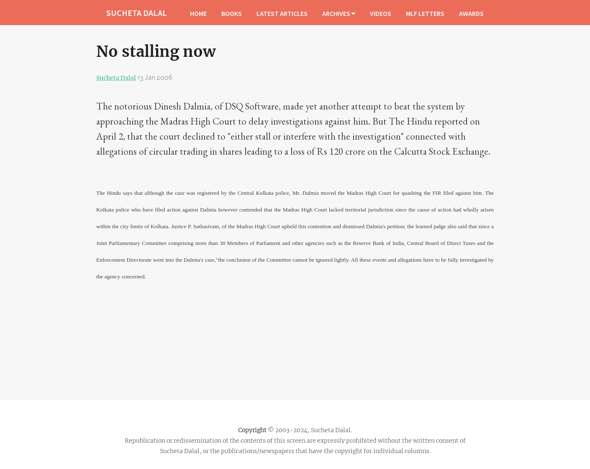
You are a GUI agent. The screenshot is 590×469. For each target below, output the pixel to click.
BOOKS (231, 13)
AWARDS (471, 13)
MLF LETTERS (425, 13)
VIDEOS (380, 13)
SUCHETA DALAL (136, 13)
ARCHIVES (338, 13)
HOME (198, 13)
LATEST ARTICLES (282, 13)
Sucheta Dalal (116, 78)
